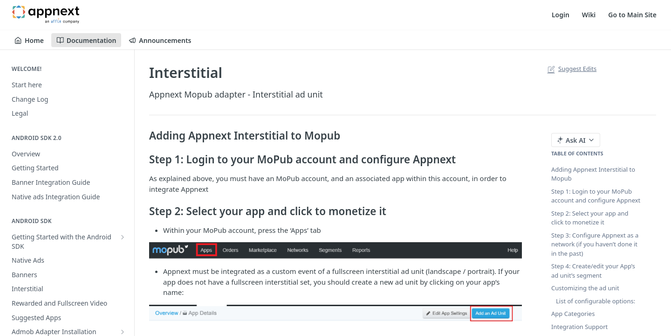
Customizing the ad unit (585, 288)
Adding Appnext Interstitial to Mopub (593, 174)
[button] (335, 250)
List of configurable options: (595, 301)
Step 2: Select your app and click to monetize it (590, 218)
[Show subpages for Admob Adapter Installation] (122, 332)
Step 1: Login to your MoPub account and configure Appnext (595, 196)
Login (560, 14)
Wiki (589, 14)
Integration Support (579, 326)
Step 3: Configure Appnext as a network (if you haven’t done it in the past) (594, 244)
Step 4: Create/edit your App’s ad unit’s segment (593, 271)
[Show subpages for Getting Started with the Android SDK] (122, 237)
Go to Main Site (632, 14)
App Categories (573, 313)
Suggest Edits (571, 68)
